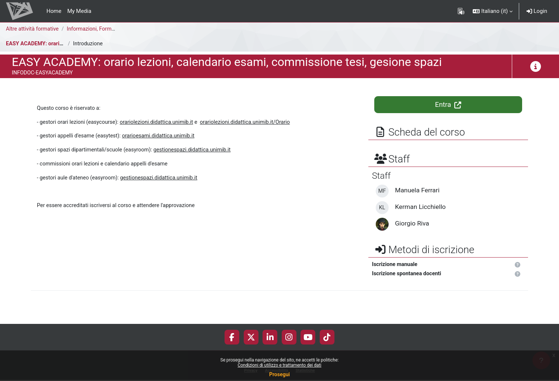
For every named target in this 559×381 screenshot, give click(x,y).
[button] (492, 11)
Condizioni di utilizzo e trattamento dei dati (279, 365)
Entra (448, 105)
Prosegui (279, 374)
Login (537, 11)
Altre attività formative (33, 29)
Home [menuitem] (53, 11)
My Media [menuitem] (79, 11)
